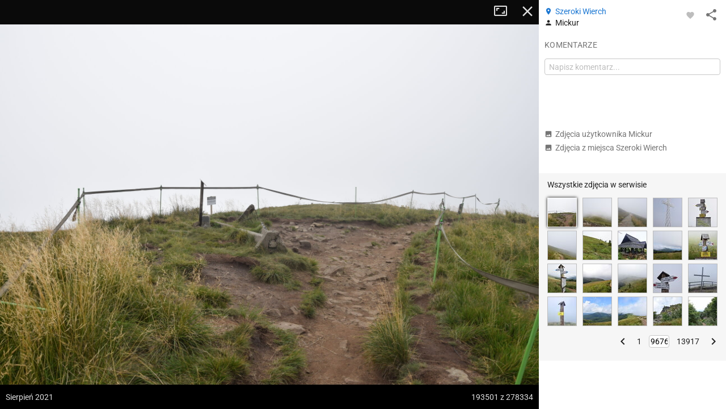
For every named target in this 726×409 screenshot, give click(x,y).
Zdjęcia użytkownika (598, 134)
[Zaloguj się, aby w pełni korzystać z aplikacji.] (690, 14)
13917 (688, 341)
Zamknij (527, 11)
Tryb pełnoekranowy (504, 11)
